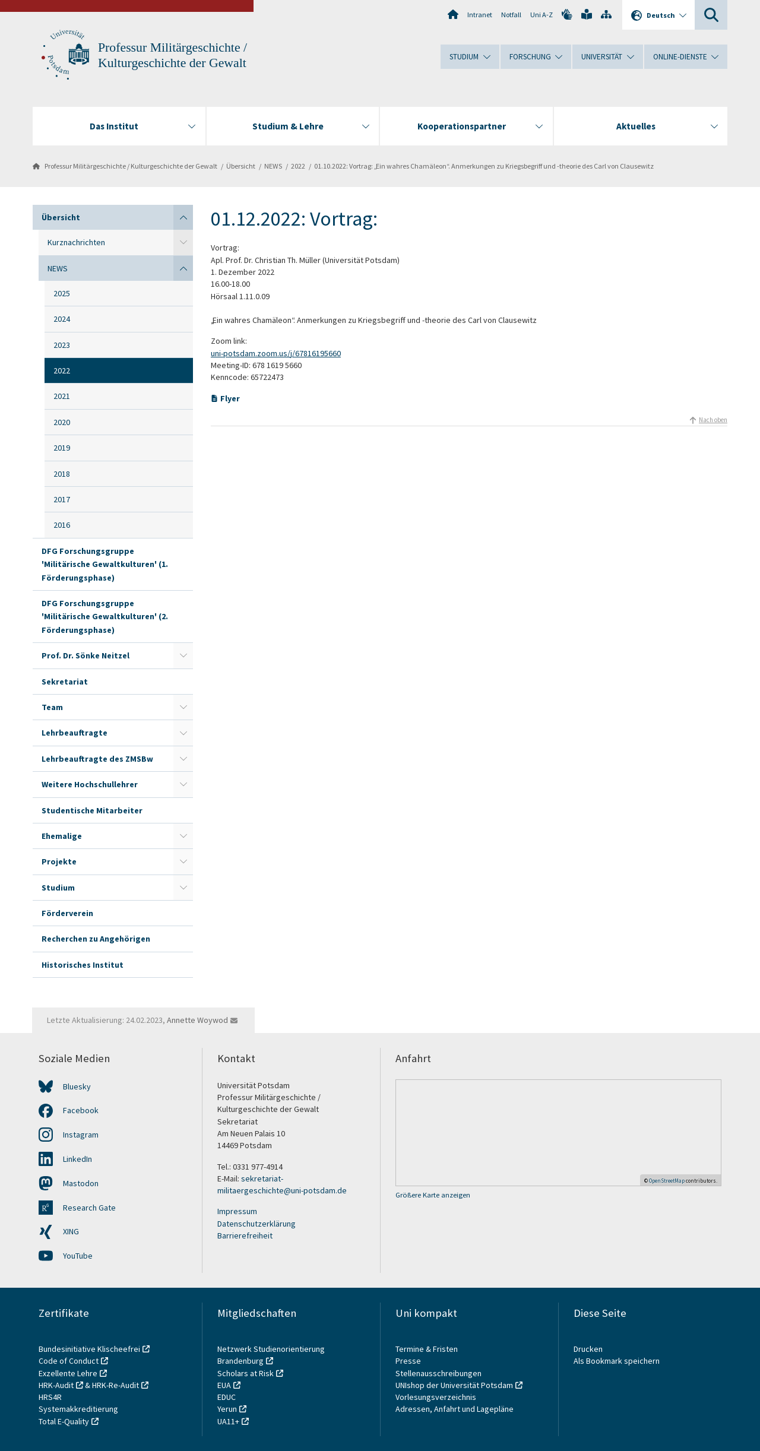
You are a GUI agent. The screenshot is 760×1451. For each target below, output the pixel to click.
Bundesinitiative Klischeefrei (89, 1349)
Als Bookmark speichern (617, 1360)
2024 (61, 318)
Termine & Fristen (427, 1349)
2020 (61, 422)
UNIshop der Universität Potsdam (454, 1385)
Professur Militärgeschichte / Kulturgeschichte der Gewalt (131, 165)
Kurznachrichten (76, 242)
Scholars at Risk (245, 1373)
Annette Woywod (197, 1020)
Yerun (227, 1409)
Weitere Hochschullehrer (90, 784)
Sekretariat (65, 681)
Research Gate (89, 1207)
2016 (61, 524)
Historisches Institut (83, 964)
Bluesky (77, 1086)
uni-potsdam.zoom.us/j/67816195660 (276, 353)
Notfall (511, 14)
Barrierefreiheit (245, 1235)
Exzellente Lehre (68, 1373)
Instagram (81, 1134)
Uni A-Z (541, 14)
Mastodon (81, 1183)
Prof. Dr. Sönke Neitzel (85, 655)
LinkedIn (77, 1159)
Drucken (588, 1349)
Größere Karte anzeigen (432, 1194)
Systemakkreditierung (78, 1409)
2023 (61, 345)
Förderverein (67, 913)
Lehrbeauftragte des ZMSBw (97, 758)
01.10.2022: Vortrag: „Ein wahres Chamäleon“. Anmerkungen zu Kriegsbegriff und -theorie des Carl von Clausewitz (484, 165)
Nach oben (713, 420)
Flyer (230, 398)
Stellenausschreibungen (438, 1373)
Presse (409, 1360)
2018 (61, 473)
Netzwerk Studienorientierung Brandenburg (271, 1355)
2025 (61, 293)
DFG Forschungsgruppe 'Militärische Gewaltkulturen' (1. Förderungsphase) (105, 564)
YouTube (78, 1255)
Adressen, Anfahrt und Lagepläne (454, 1409)
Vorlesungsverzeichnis (436, 1397)
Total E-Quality (64, 1421)
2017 (61, 499)
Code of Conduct (69, 1360)
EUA (224, 1385)
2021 (61, 396)
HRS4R (50, 1397)
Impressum (237, 1211)
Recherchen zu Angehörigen (96, 938)
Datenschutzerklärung (256, 1223)
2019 (61, 447)
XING (71, 1231)
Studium (58, 887)
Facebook (81, 1110)
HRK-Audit (56, 1385)
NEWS (273, 165)
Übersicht (240, 165)
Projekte (59, 861)
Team (52, 707)
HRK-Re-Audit (115, 1385)
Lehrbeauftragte (74, 732)
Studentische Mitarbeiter (92, 810)
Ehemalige (62, 836)
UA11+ (228, 1421)
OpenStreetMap (667, 1180)
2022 (298, 165)
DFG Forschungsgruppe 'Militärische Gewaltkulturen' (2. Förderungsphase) (105, 616)
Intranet (479, 14)
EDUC (226, 1397)
